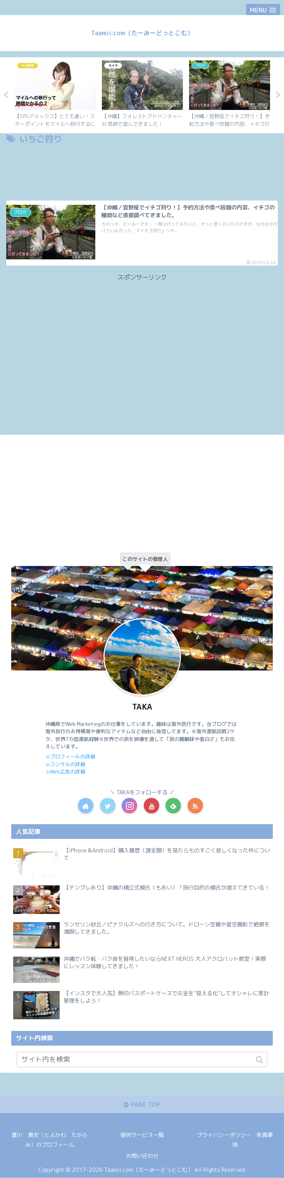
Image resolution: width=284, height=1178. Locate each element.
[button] (259, 1059)
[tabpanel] (55, 94)
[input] (142, 1059)
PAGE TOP (142, 1104)
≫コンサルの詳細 (65, 763)
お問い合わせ (142, 1156)
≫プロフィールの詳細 (70, 756)
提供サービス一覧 (142, 1135)
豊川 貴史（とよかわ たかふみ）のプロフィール (50, 1140)
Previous (6, 95)
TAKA (142, 707)
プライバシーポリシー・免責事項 (235, 1140)
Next (278, 95)
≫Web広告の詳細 (65, 771)
